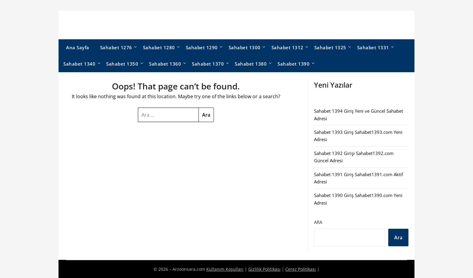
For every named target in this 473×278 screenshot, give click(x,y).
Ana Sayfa (77, 47)
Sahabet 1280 (159, 47)
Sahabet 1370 (208, 64)
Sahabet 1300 (245, 47)
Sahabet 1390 (294, 64)
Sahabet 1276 (116, 47)
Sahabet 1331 (373, 47)
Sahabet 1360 (165, 64)
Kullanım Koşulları (224, 269)
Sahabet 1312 (287, 47)
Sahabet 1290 (202, 47)
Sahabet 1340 (79, 64)
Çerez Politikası (300, 269)
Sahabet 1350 (122, 64)
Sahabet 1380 (251, 64)
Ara (318, 222)
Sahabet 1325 (330, 47)
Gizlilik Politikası (264, 269)
